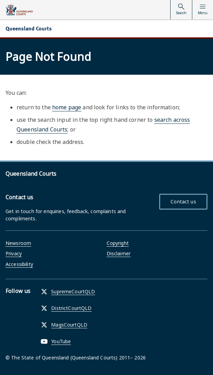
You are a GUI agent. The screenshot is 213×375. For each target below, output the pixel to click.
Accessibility (19, 264)
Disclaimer (118, 253)
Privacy (14, 253)
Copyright (118, 243)
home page (66, 107)
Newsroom (18, 243)
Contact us (183, 201)
